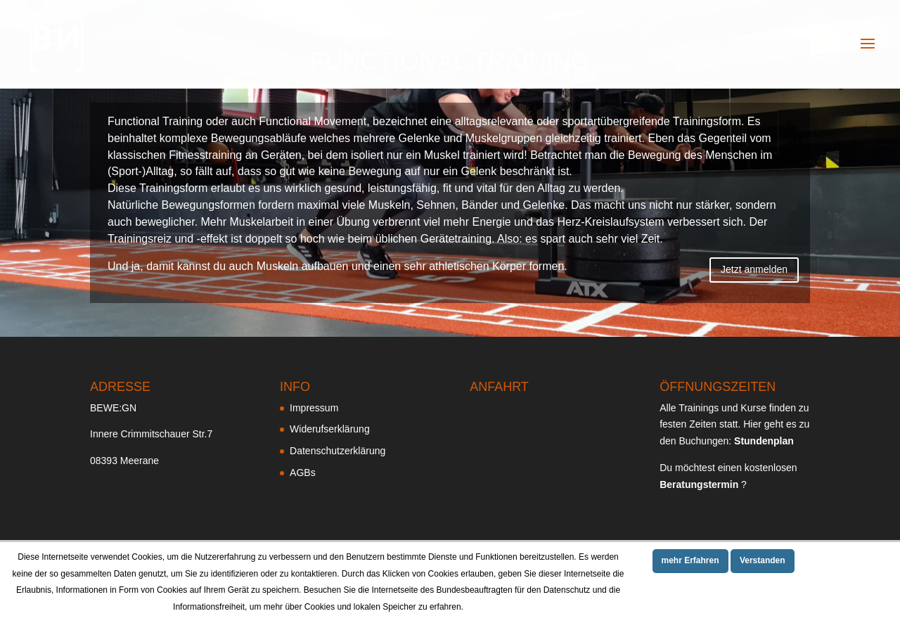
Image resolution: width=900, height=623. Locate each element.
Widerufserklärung (330, 429)
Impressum (314, 407)
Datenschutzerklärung (337, 450)
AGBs (303, 472)
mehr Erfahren (690, 560)
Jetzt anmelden (754, 269)
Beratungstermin (699, 484)
